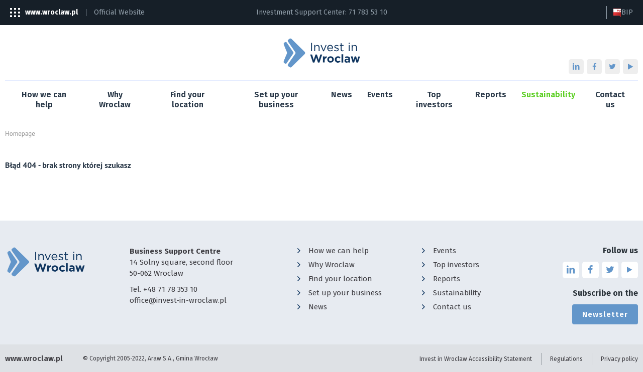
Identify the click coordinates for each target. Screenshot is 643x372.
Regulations (566, 358)
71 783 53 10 (368, 12)
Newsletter (605, 314)
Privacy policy (619, 358)
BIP (623, 12)
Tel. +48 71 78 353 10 (163, 289)
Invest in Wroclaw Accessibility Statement (475, 358)
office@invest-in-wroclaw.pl (178, 300)
